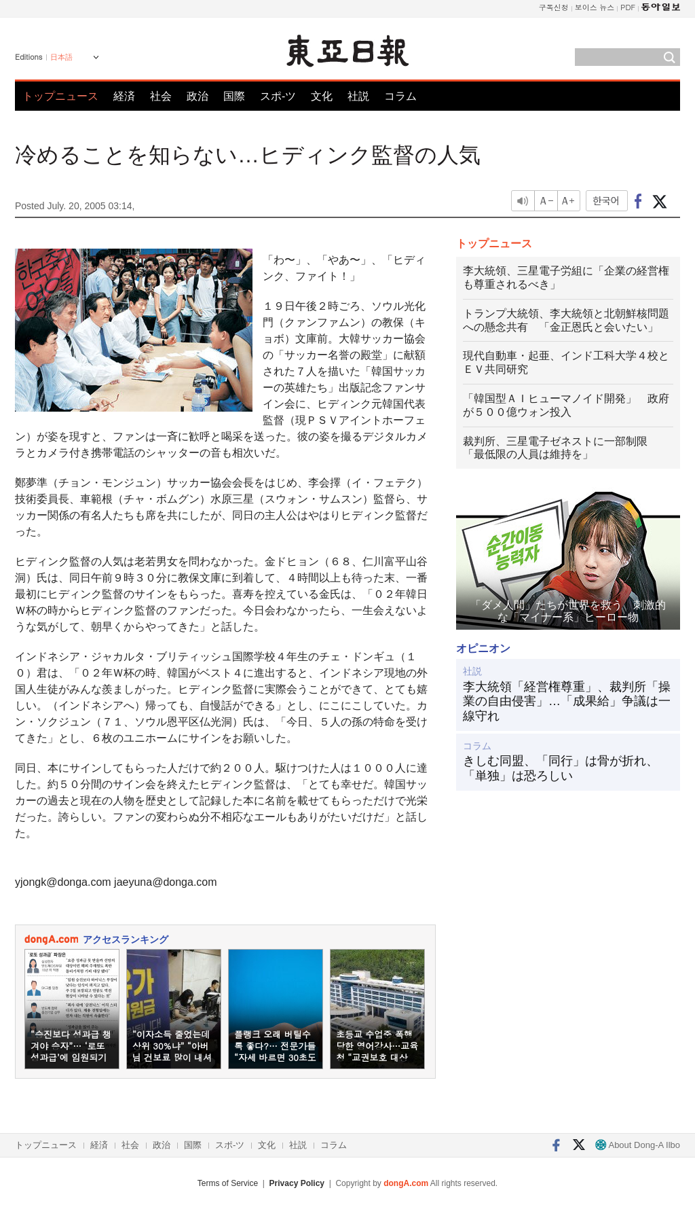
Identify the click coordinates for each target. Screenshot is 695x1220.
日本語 (61, 57)
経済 (124, 96)
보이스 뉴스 (595, 7)
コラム (400, 96)
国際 (234, 96)
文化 (322, 96)
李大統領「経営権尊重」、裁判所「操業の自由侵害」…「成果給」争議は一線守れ (567, 701)
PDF (627, 7)
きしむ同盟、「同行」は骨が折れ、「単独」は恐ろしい (560, 768)
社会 (161, 96)
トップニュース (60, 96)
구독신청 (554, 7)
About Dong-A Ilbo (637, 1145)
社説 (358, 96)
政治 (197, 96)
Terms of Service (228, 1183)
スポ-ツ (278, 96)
